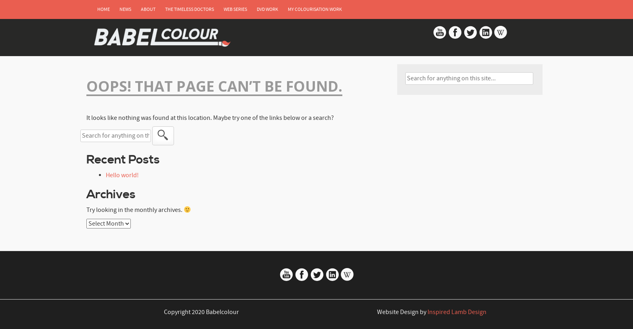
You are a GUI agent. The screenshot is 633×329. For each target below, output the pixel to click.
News (125, 9)
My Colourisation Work (315, 9)
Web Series (235, 9)
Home (103, 9)
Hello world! (122, 175)
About (148, 9)
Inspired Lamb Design (457, 312)
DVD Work (267, 9)
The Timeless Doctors (189, 9)
